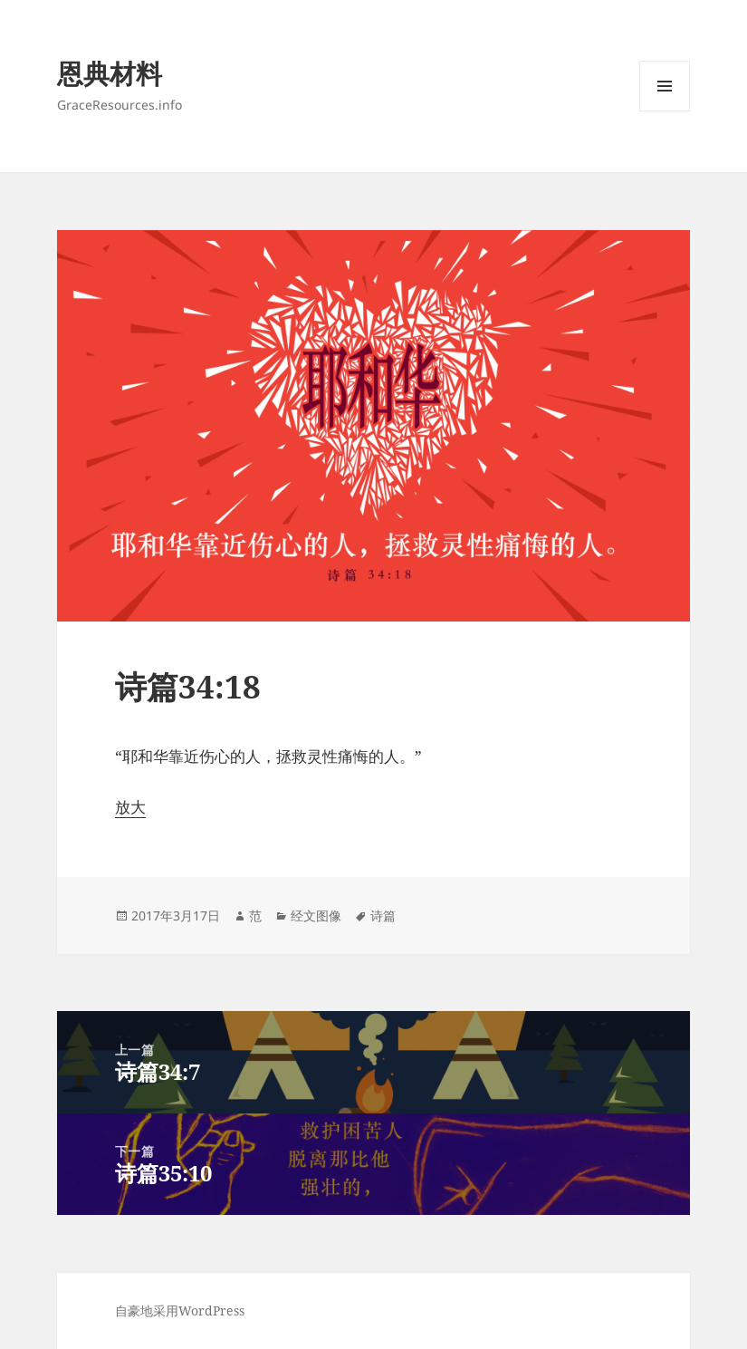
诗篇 (383, 915)
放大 (130, 806)
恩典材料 (109, 73)
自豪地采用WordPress (179, 1310)
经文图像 (316, 915)
